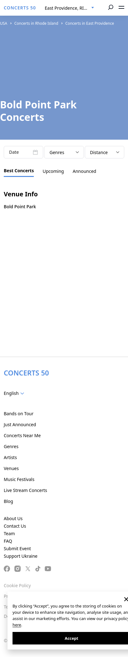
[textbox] (15, 393)
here (17, 625)
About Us (13, 518)
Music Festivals (19, 479)
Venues (11, 468)
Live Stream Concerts (25, 490)
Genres (11, 446)
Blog (8, 501)
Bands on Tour (18, 413)
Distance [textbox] (99, 152)
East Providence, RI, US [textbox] (68, 8)
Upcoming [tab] (53, 171)
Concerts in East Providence (89, 23)
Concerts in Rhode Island (36, 23)
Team (9, 533)
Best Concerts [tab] (19, 170)
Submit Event (17, 548)
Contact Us (15, 526)
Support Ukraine (21, 556)
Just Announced (20, 424)
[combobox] (69, 8)
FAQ (8, 541)
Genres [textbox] (56, 152)
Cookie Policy (17, 585)
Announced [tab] (84, 171)
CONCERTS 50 (20, 8)
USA (3, 23)
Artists (10, 457)
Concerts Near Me (22, 435)
